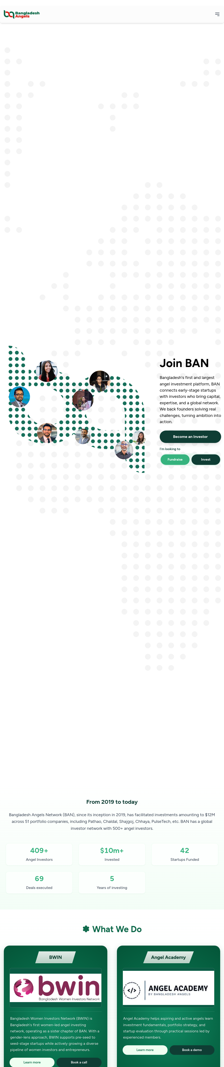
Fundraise (175, 459)
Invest (205, 459)
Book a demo (192, 1050)
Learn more (145, 1050)
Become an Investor (190, 436)
